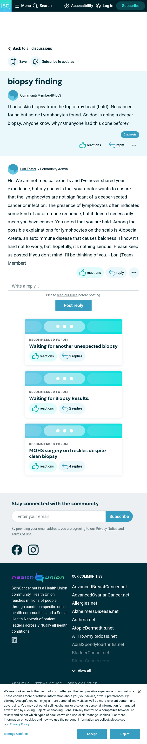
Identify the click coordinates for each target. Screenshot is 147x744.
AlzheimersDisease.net (95, 611)
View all (81, 671)
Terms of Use (22, 534)
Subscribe (130, 5)
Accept (92, 734)
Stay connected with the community (55, 504)
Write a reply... (25, 286)
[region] (73, 714)
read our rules (67, 295)
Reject (125, 734)
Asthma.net (83, 619)
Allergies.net (84, 603)
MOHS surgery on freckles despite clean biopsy (67, 453)
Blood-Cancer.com (90, 661)
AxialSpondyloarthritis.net (98, 644)
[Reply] (116, 145)
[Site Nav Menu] (23, 6)
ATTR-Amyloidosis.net (94, 636)
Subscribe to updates (52, 61)
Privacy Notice (106, 529)
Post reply (73, 305)
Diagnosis (130, 134)
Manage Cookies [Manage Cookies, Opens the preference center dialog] (16, 734)
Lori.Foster (28, 169)
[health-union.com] (38, 577)
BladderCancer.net (90, 652)
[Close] (139, 692)
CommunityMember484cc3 (40, 95)
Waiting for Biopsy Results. (59, 398)
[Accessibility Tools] (78, 6)
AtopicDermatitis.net (93, 628)
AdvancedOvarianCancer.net (100, 595)
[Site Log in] (104, 6)
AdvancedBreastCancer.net (99, 586)
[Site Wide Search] (42, 6)
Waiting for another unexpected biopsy (73, 346)
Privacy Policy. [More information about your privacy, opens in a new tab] (20, 724)
